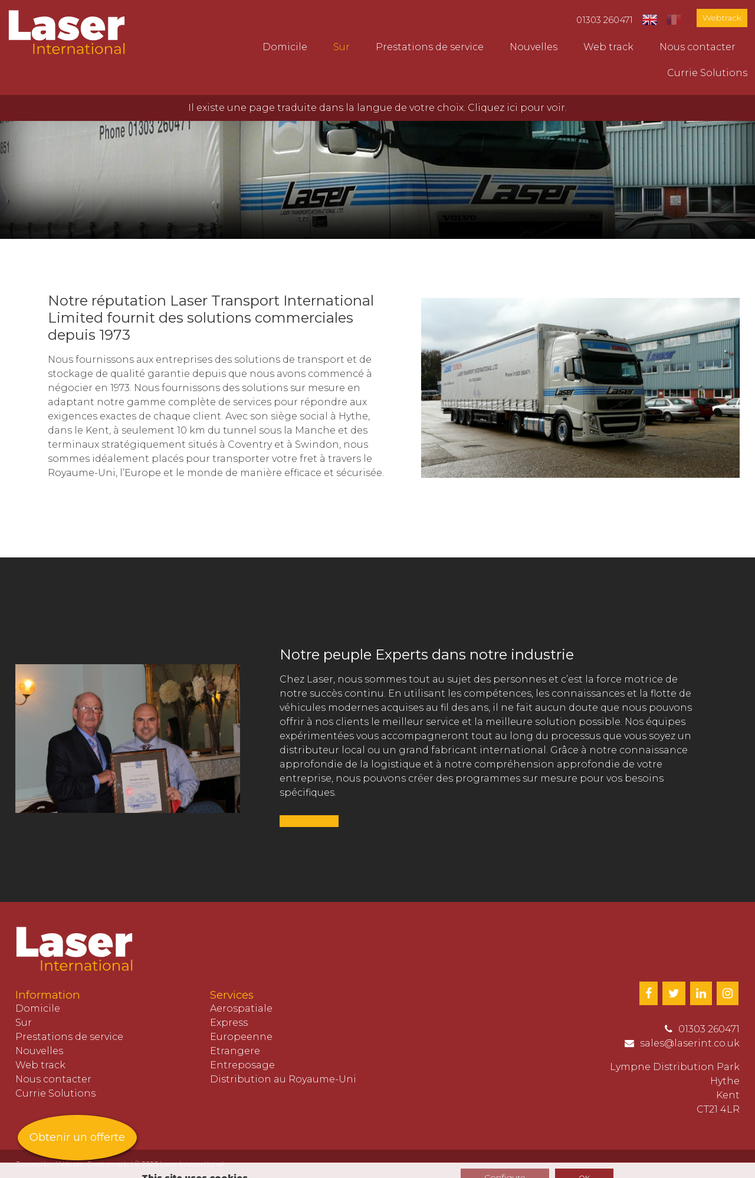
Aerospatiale (241, 1008)
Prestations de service (430, 46)
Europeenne (241, 1036)
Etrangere (235, 1050)
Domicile (284, 46)
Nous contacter (697, 46)
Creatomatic (108, 1163)
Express (229, 1022)
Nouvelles (533, 46)
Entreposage (242, 1065)
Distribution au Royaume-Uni (283, 1079)
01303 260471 (604, 19)
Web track (608, 46)
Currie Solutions (707, 72)
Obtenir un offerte (77, 1137)
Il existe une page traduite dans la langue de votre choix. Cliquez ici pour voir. (377, 107)
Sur (341, 46)
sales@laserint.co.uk (690, 1043)
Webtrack (722, 17)
